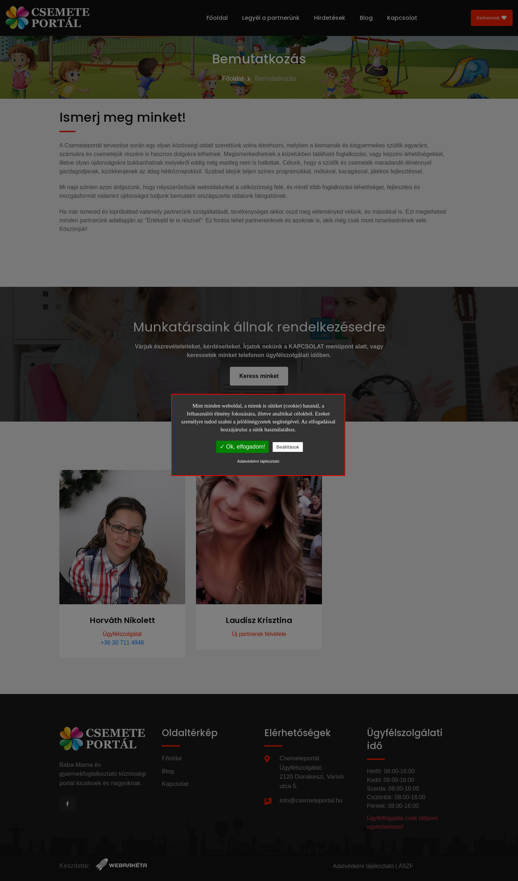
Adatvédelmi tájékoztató (258, 461)
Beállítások (287, 447)
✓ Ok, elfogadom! (242, 447)
